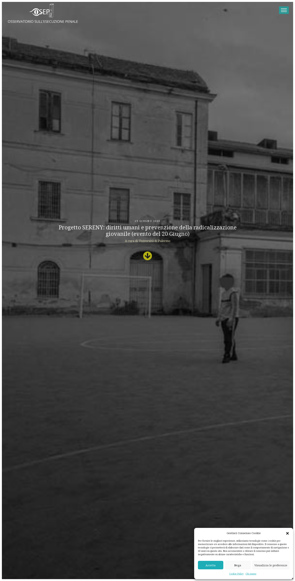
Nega (237, 565)
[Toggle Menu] (284, 10)
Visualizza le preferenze (270, 565)
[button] (287, 533)
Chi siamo (251, 573)
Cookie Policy (236, 573)
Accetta (210, 565)
